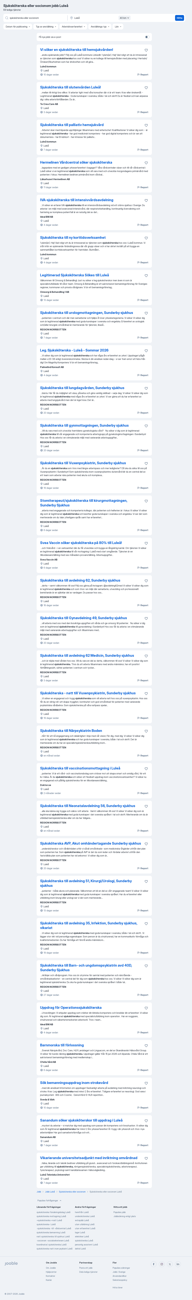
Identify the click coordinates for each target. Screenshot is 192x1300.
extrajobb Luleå (82, 1220)
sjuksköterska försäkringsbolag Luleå (53, 1212)
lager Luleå (80, 1232)
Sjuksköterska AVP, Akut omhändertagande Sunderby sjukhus (90, 843)
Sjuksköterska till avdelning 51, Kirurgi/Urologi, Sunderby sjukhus (86, 883)
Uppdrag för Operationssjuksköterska (71, 1007)
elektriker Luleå (82, 1236)
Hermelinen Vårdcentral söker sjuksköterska (76, 162)
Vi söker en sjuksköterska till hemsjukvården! (76, 50)
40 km (125, 18)
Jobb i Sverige (119, 1272)
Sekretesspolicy (120, 1280)
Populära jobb (120, 1212)
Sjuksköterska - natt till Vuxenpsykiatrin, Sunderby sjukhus (88, 693)
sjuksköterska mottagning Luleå (51, 1216)
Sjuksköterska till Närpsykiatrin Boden (71, 731)
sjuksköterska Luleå (84, 1240)
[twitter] (170, 1264)
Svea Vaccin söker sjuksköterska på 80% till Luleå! (81, 543)
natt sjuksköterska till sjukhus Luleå (53, 1236)
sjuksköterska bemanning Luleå (51, 1232)
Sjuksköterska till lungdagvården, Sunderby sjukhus (82, 388)
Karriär (49, 1280)
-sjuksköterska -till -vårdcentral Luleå (54, 1228)
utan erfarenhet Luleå (85, 1228)
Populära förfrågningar (50, 1200)
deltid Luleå (80, 1248)
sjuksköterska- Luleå (46, 1224)
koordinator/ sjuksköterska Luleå (51, 1244)
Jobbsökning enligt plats (125, 1216)
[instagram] (162, 1264)
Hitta (179, 17)
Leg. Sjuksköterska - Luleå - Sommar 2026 (74, 350)
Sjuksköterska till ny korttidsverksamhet (73, 237)
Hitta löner (117, 1287)
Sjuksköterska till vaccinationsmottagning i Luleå (80, 768)
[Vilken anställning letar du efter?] (35, 18)
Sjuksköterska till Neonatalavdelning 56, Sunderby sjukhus (87, 806)
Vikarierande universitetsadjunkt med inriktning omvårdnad (88, 1158)
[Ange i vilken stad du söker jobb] (100, 18)
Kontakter (50, 1276)
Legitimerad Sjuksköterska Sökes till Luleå (74, 275)
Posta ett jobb (85, 1268)
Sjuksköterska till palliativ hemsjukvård (72, 125)
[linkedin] (178, 1264)
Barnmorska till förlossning (62, 1045)
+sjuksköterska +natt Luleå (49, 1220)
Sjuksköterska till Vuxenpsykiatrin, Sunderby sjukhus (83, 463)
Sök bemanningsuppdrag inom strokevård (74, 1083)
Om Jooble (51, 1268)
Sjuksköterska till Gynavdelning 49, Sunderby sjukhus (83, 618)
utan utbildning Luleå (84, 1224)
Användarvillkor (119, 1276)
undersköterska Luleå (85, 1216)
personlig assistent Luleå (86, 1244)
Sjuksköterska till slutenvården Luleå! (70, 87)
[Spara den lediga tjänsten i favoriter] (146, 50)
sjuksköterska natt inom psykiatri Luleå (54, 1248)
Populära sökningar (121, 1268)
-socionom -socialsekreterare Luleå (53, 1240)
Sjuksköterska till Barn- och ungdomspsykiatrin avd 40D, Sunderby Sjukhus (86, 967)
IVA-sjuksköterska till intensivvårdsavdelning (76, 200)
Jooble (21, 1294)
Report (142, 74)
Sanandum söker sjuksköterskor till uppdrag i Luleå (81, 1120)
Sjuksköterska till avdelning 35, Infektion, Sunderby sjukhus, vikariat (88, 925)
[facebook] (154, 1264)
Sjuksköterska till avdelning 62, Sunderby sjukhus (80, 580)
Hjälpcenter (51, 1272)
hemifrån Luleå (82, 1212)
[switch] (147, 37)
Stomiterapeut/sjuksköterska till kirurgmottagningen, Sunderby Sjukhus (83, 502)
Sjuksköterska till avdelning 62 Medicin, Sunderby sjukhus (87, 655)
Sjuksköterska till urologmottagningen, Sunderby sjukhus (86, 313)
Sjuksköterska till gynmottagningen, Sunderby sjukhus (84, 425)
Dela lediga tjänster (88, 1272)
